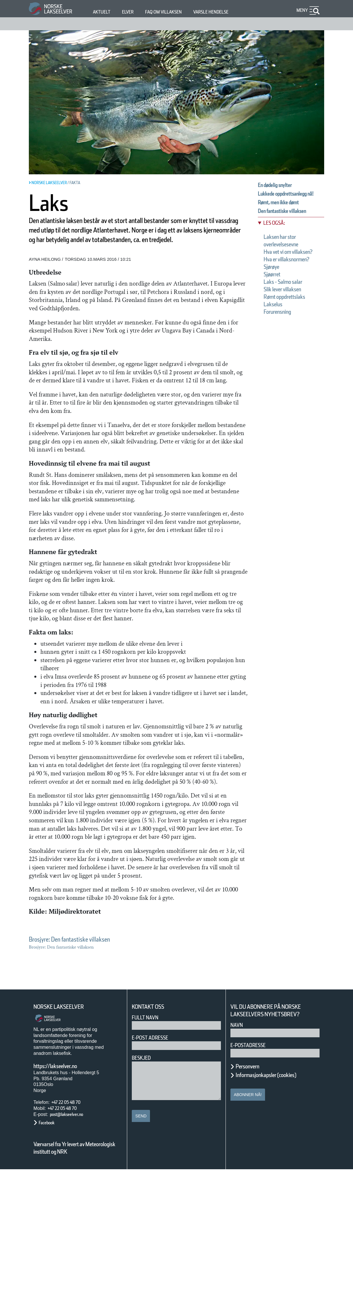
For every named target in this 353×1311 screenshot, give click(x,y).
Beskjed (143, 1199)
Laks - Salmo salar (290, 308)
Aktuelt (102, 12)
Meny (301, 10)
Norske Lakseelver (64, 1148)
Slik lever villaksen (290, 315)
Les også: (277, 234)
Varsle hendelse (228, 12)
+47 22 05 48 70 (71, 1243)
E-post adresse (154, 1179)
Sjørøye (274, 293)
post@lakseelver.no (72, 1255)
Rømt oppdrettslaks (292, 323)
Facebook (49, 1264)
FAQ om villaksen (172, 12)
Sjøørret (275, 300)
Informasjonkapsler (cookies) (277, 1216)
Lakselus (276, 330)
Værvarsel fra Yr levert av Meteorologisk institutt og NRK (77, 1289)
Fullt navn (147, 1159)
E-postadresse (251, 1186)
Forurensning (282, 338)
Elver (131, 12)
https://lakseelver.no (62, 1207)
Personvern (252, 1207)
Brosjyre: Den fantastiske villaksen (83, 1080)
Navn (237, 1166)
